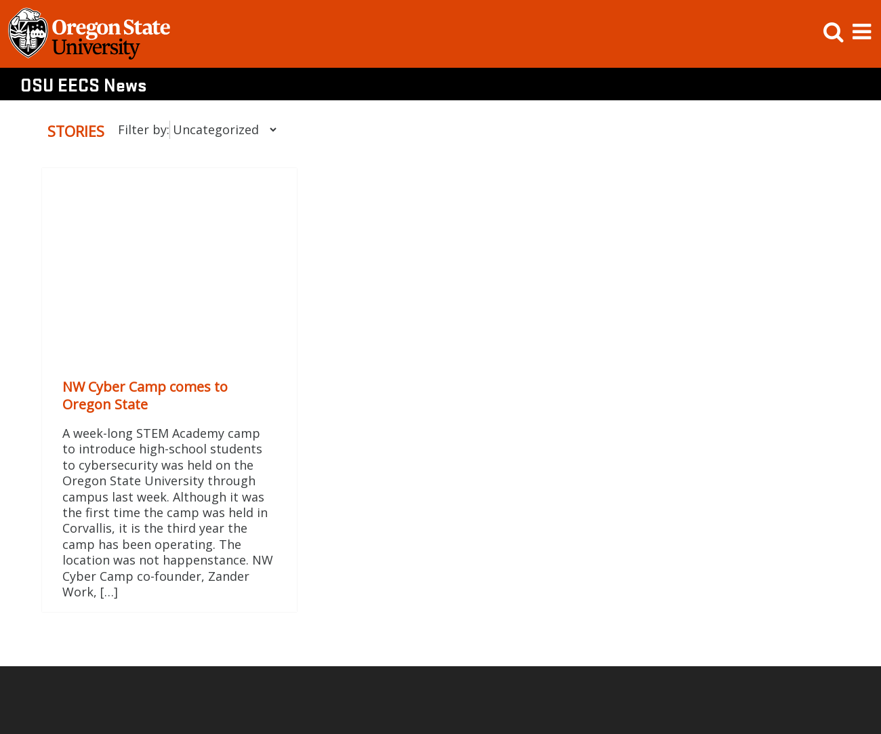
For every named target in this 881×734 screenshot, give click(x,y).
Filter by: (143, 129)
